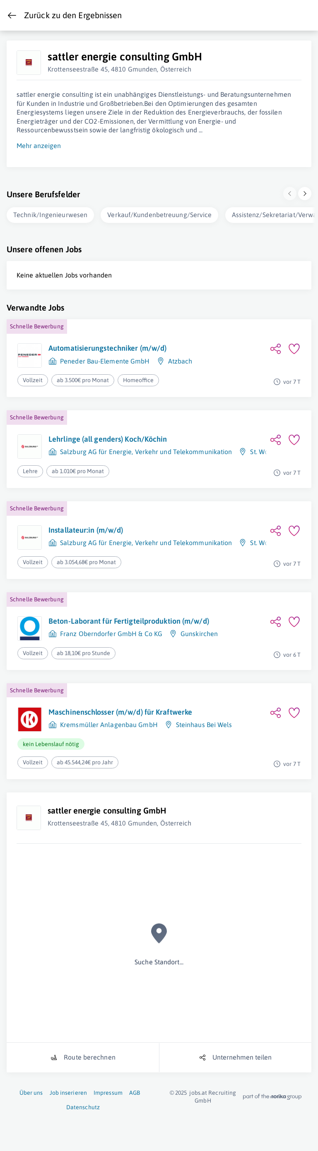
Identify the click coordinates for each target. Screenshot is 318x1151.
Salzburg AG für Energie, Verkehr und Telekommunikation (146, 451)
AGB (134, 1092)
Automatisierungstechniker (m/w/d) (107, 348)
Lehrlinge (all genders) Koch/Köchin (107, 439)
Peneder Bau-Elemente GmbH (105, 361)
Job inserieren (68, 1092)
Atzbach (180, 361)
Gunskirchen (199, 633)
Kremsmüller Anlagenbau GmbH (109, 724)
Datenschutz (83, 1107)
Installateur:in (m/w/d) (85, 530)
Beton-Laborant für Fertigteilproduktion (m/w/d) (128, 621)
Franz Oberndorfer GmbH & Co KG (111, 633)
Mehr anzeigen (39, 145)
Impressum (108, 1092)
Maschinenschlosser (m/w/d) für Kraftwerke (120, 712)
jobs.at (198, 1092)
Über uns (31, 1092)
